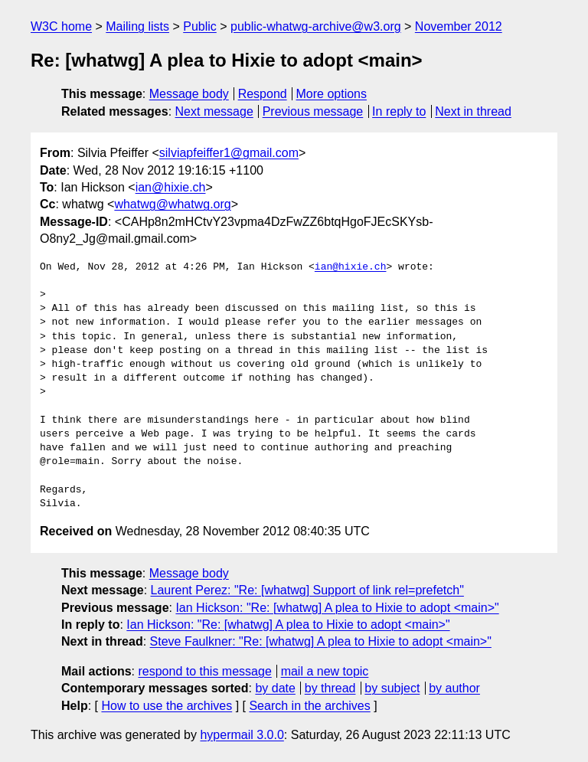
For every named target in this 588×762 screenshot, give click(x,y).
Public (200, 26)
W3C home (61, 26)
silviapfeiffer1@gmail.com (229, 152)
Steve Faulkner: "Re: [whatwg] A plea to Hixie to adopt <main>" (321, 641)
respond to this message (204, 671)
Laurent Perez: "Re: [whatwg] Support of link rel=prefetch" (307, 590)
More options (332, 93)
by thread (330, 688)
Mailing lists (137, 26)
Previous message (313, 111)
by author (454, 688)
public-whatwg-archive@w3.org (315, 26)
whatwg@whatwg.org (172, 204)
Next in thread (473, 111)
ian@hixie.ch (171, 187)
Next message (214, 111)
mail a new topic (325, 671)
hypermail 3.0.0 (241, 734)
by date (275, 688)
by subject (392, 688)
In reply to (399, 111)
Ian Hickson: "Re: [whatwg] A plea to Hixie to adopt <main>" (336, 607)
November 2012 (458, 26)
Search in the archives (309, 705)
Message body (189, 93)
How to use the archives (166, 705)
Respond (262, 93)
